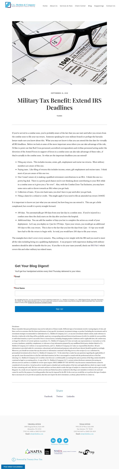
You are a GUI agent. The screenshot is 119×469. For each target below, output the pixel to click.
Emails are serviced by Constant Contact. (40, 302)
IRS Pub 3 (95, 245)
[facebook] (59, 440)
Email (17, 277)
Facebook (48, 396)
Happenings (99, 6)
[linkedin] (53, 440)
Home (45, 6)
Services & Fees (66, 6)
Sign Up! (59, 309)
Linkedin (71, 396)
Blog (90, 6)
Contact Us (110, 6)
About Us (53, 6)
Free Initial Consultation (13, 467)
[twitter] (65, 440)
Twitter (59, 396)
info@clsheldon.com (36, 434)
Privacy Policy (63, 444)
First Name (20, 288)
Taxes (59, 116)
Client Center (80, 6)
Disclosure (54, 444)
